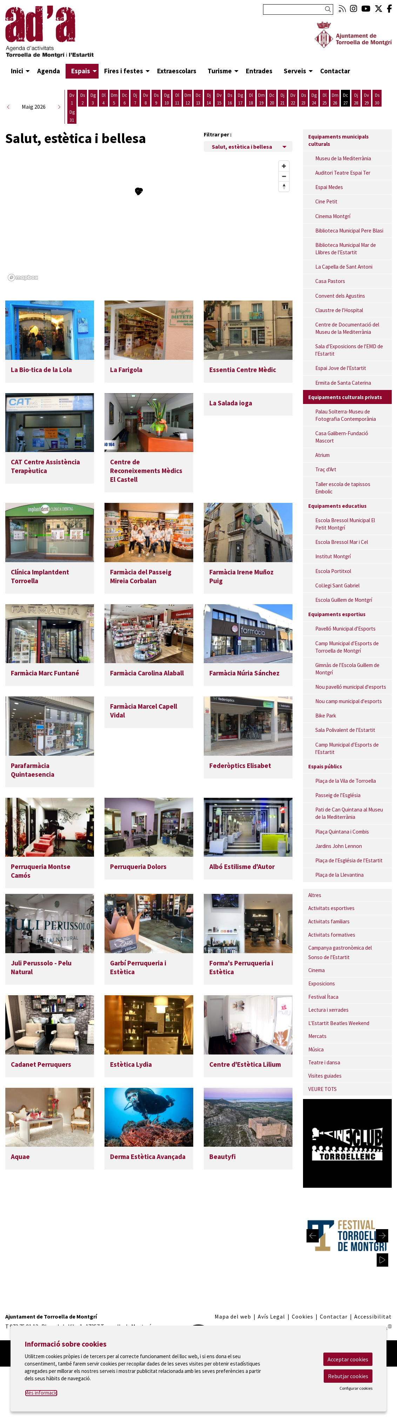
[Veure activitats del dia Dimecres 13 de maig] (198, 99)
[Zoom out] (284, 176)
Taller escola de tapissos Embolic (342, 488)
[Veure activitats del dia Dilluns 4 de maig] (103, 99)
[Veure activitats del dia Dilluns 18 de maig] (250, 99)
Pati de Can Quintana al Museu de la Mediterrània (349, 813)
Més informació (41, 1392)
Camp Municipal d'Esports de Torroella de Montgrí (347, 647)
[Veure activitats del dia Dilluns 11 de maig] (177, 99)
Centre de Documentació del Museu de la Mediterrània (347, 328)
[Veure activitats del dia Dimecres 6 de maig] (124, 99)
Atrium (322, 455)
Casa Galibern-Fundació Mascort (341, 437)
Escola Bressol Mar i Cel (341, 542)
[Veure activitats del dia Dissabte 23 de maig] (303, 99)
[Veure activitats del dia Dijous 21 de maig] (282, 99)
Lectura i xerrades (328, 1009)
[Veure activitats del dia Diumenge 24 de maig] (313, 99)
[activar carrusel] (382, 1260)
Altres (314, 895)
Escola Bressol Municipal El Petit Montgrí (345, 524)
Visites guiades (325, 1075)
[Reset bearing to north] (284, 186)
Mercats (317, 1036)
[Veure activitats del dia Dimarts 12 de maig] (187, 99)
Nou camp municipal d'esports (348, 701)
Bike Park (325, 715)
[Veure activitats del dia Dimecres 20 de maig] (271, 99)
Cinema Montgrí (332, 216)
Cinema (316, 970)
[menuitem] (342, 9)
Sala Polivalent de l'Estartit (345, 730)
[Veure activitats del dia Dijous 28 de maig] (356, 99)
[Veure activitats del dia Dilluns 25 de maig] (324, 99)
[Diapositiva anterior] (313, 1235)
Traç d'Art (325, 469)
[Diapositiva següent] (382, 1235)
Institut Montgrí (333, 556)
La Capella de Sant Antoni (343, 266)
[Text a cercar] (298, 9)
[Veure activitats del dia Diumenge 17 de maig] (240, 99)
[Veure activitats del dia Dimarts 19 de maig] (261, 99)
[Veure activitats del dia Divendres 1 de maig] (71, 99)
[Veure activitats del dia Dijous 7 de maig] (135, 99)
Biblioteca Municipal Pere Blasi (349, 230)
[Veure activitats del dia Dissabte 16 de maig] (229, 99)
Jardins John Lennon (338, 846)
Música (316, 1049)
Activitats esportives (331, 908)
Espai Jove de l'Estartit (340, 368)
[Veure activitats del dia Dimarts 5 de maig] (114, 99)
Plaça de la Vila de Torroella (345, 780)
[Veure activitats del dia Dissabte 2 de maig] (82, 99)
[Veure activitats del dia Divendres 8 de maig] (145, 99)
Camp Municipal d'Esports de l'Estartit (347, 748)
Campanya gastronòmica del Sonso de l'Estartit (340, 952)
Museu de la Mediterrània (343, 158)
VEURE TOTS (322, 1089)
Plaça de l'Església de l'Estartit (349, 860)
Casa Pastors (330, 281)
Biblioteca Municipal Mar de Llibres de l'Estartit (345, 249)
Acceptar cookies (348, 1359)
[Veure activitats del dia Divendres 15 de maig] (219, 99)
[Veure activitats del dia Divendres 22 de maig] (292, 99)
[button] (329, 9)
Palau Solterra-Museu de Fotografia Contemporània (345, 415)
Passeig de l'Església (338, 795)
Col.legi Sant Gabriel (337, 585)
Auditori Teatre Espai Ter (342, 172)
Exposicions (321, 983)
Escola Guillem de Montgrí (343, 600)
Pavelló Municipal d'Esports (345, 628)
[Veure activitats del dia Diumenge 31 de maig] (71, 116)
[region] (148, 220)
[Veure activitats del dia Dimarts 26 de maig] (334, 99)
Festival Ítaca (323, 996)
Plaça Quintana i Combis (342, 831)
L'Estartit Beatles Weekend (338, 1023)
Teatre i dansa (324, 1062)
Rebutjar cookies (348, 1376)
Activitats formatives (331, 934)
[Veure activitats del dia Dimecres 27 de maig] (345, 99)
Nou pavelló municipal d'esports (350, 686)
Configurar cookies (355, 1388)
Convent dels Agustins (340, 295)
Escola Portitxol (333, 571)
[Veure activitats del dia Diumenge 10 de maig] (166, 99)
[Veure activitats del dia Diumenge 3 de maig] (92, 99)
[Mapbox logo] (22, 278)
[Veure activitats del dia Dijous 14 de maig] (208, 99)
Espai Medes (329, 187)
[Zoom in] (284, 166)
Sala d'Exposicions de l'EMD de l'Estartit (349, 350)
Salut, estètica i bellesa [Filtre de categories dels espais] (242, 146)
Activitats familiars (329, 921)
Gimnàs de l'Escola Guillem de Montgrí (347, 669)
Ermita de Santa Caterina (343, 382)
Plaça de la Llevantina (339, 874)
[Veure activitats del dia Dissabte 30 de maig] (377, 99)
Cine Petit (326, 201)
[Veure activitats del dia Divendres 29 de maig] (366, 99)
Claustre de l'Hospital (339, 310)
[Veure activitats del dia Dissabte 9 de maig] (156, 99)
